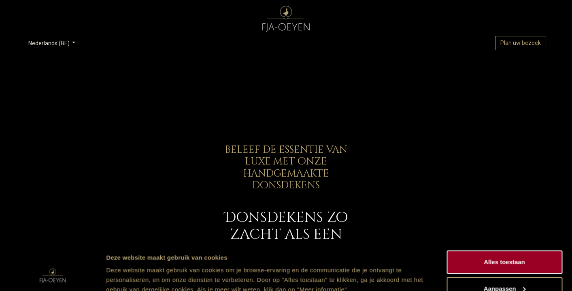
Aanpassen (505, 243)
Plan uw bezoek (520, 43)
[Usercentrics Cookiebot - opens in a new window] (52, 275)
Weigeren (504, 269)
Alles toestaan (504, 216)
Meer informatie (129, 266)
